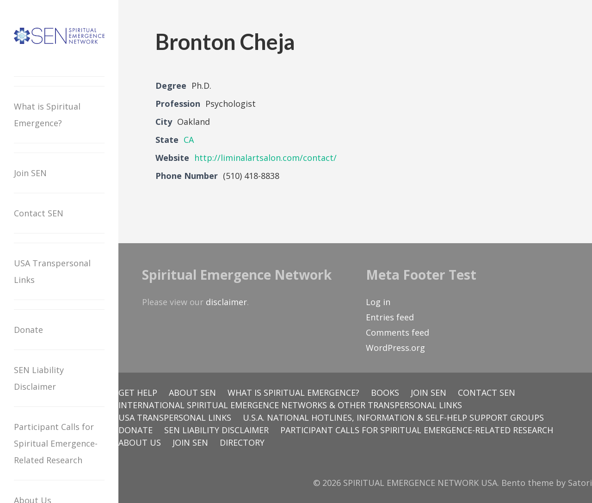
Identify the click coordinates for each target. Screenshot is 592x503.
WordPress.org (395, 347)
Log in (378, 301)
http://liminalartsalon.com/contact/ (265, 157)
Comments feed (397, 332)
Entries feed (390, 317)
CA (189, 139)
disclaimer (226, 301)
